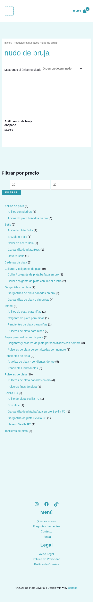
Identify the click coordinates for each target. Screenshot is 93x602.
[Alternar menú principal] (9, 11)
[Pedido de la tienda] (62, 68)
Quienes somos (46, 521)
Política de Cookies (46, 564)
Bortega (72, 587)
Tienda (46, 536)
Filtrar (11, 192)
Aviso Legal (46, 554)
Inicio (8, 42)
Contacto (46, 531)
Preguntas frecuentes (46, 526)
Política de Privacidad (46, 559)
